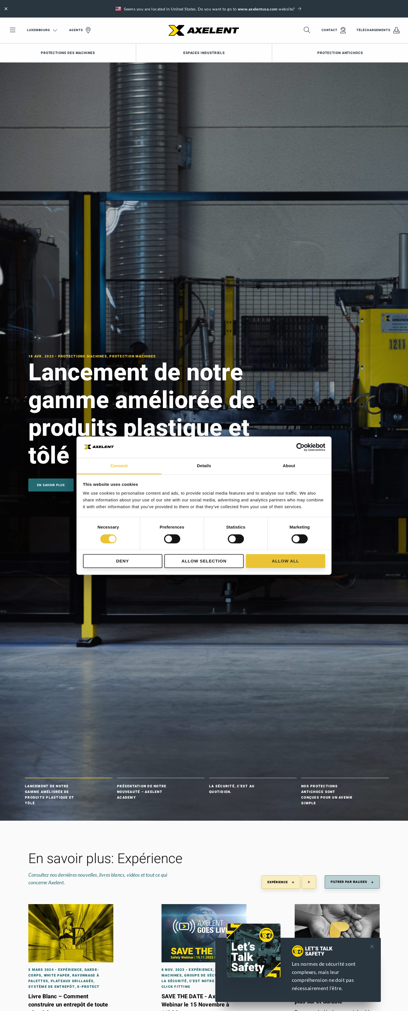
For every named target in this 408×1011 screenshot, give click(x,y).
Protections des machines (68, 52)
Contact (334, 30)
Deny (122, 561)
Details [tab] (204, 466)
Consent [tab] (119, 466)
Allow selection (204, 561)
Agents (80, 30)
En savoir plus (51, 485)
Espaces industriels (204, 52)
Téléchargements (378, 30)
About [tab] (289, 466)
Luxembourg (42, 30)
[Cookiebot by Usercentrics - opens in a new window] (300, 447)
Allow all (285, 561)
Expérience (280, 882)
